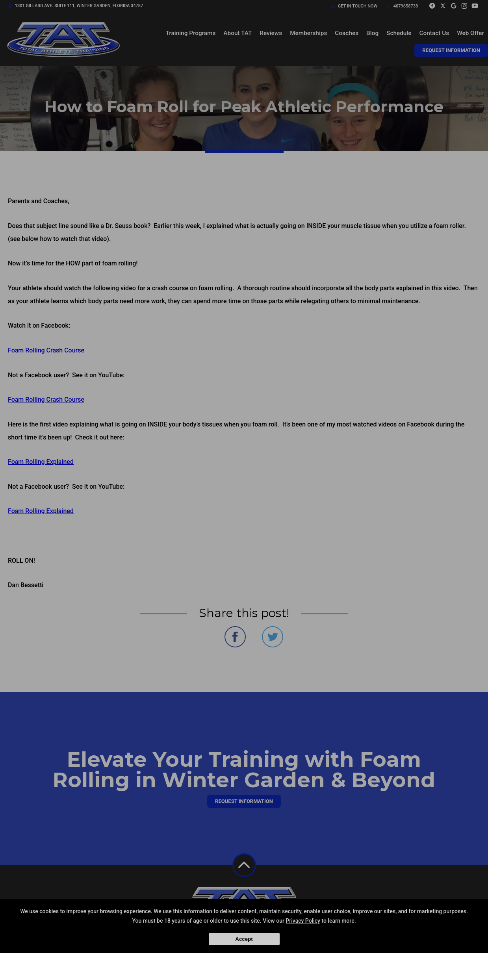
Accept (243, 939)
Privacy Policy (303, 921)
